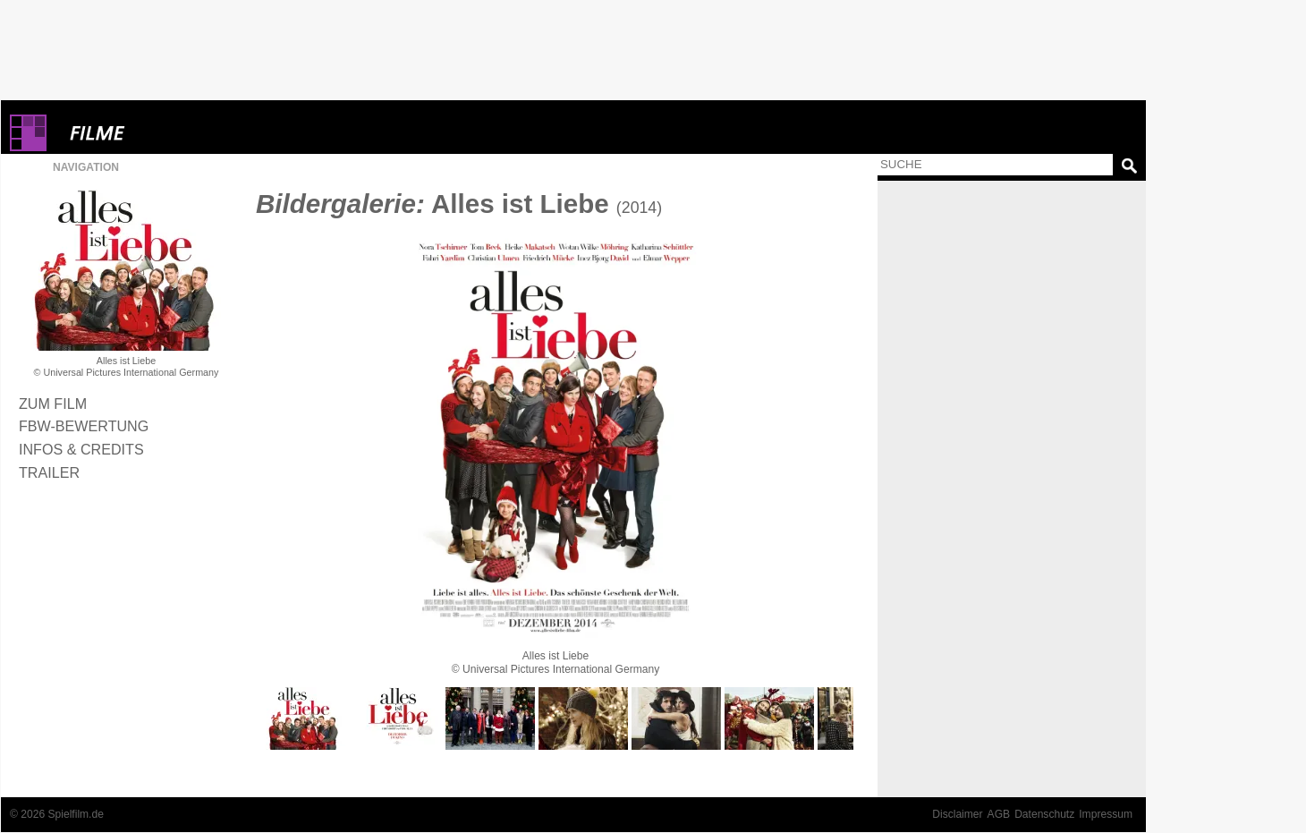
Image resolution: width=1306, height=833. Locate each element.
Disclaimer (957, 814)
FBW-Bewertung (83, 426)
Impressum (1105, 814)
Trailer (49, 472)
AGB (999, 814)
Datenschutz (1044, 814)
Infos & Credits (81, 449)
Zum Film (53, 403)
